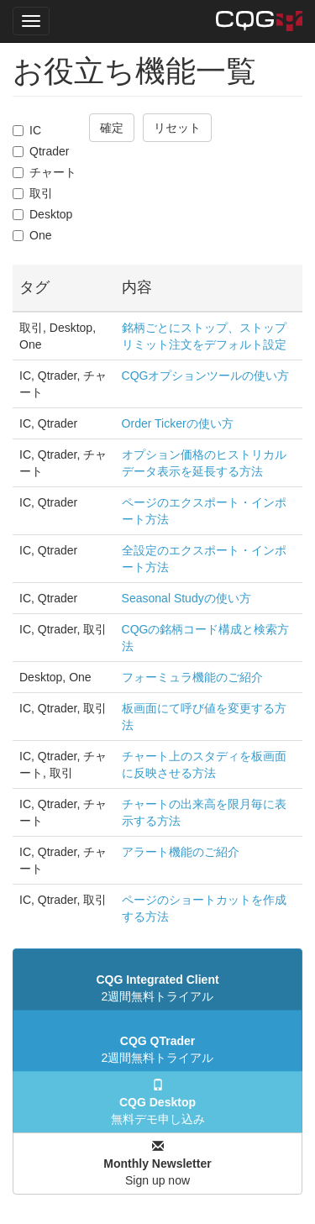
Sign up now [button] (157, 1163)
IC (27, 130)
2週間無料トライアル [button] (157, 988)
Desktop (42, 214)
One (32, 235)
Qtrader (41, 151)
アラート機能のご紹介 (180, 852)
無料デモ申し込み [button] (158, 1102)
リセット (177, 127)
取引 (33, 193)
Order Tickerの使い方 (178, 423)
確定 (111, 127)
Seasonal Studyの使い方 (186, 598)
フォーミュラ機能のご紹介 (192, 677)
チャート (44, 172)
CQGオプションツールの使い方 (206, 375)
